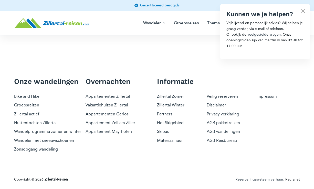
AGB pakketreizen (223, 122)
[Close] (303, 11)
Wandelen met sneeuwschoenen (44, 140)
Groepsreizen (186, 23)
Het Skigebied (170, 122)
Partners (164, 114)
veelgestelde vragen (264, 34)
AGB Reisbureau (222, 140)
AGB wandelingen (223, 131)
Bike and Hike (26, 96)
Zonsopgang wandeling (36, 149)
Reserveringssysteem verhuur (259, 179)
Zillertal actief (26, 114)
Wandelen (152, 23)
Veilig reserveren (222, 96)
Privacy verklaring (223, 114)
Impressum (266, 96)
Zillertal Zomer (170, 96)
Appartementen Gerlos (107, 114)
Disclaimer (216, 105)
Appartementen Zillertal (108, 96)
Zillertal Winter (170, 105)
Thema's (215, 23)
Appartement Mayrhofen (109, 131)
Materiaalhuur (170, 140)
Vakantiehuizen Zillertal (107, 105)
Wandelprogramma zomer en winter (47, 131)
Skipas (163, 131)
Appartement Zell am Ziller (110, 122)
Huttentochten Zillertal (35, 122)
